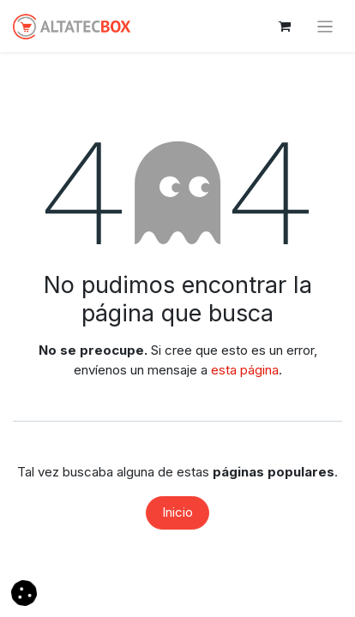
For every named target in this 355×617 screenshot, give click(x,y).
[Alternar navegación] (325, 26)
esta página (245, 370)
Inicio (177, 512)
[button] (24, 592)
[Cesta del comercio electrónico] (284, 26)
